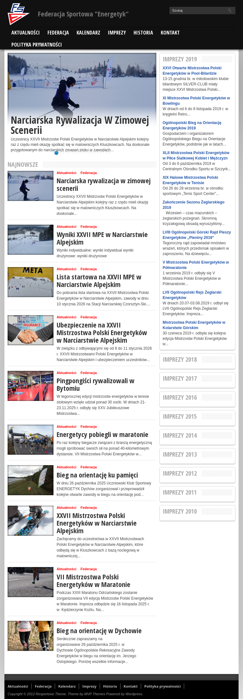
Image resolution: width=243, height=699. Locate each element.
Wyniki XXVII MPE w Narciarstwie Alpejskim (102, 238)
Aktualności (25, 32)
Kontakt (170, 32)
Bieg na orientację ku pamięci (97, 474)
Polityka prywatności (36, 44)
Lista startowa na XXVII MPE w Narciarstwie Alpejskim (99, 280)
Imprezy (117, 32)
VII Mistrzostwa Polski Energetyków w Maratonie (93, 580)
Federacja (58, 32)
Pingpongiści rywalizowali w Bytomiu (95, 384)
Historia (143, 32)
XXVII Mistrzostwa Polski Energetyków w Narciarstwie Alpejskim (97, 522)
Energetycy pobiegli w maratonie (102, 434)
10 (108, 153)
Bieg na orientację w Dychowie (99, 630)
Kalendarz (88, 32)
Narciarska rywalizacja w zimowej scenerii (80, 126)
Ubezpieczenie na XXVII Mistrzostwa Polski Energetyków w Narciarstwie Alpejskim (102, 332)
